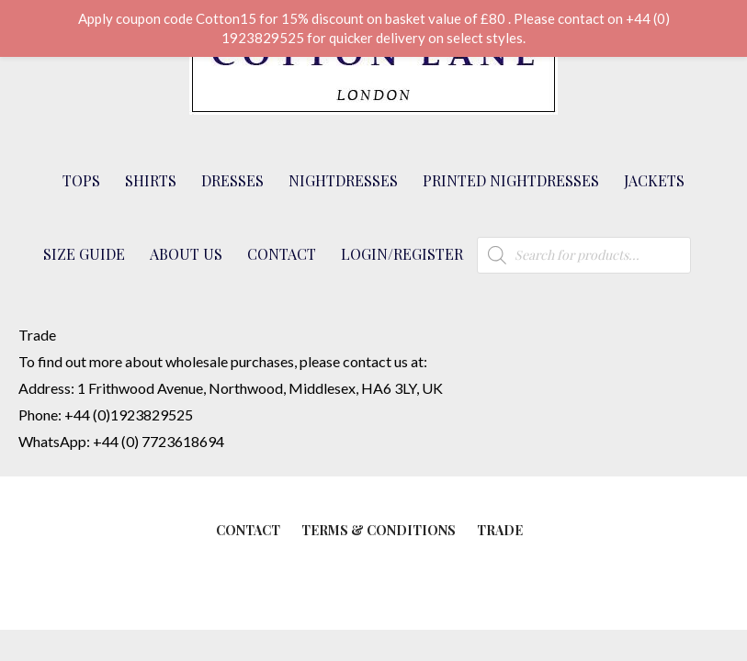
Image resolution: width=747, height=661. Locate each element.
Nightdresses (343, 180)
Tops (81, 180)
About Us (186, 253)
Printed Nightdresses (511, 180)
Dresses (232, 180)
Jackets (654, 180)
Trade (500, 530)
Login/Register (402, 253)
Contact (281, 253)
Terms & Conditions (378, 530)
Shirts (150, 180)
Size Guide (84, 253)
